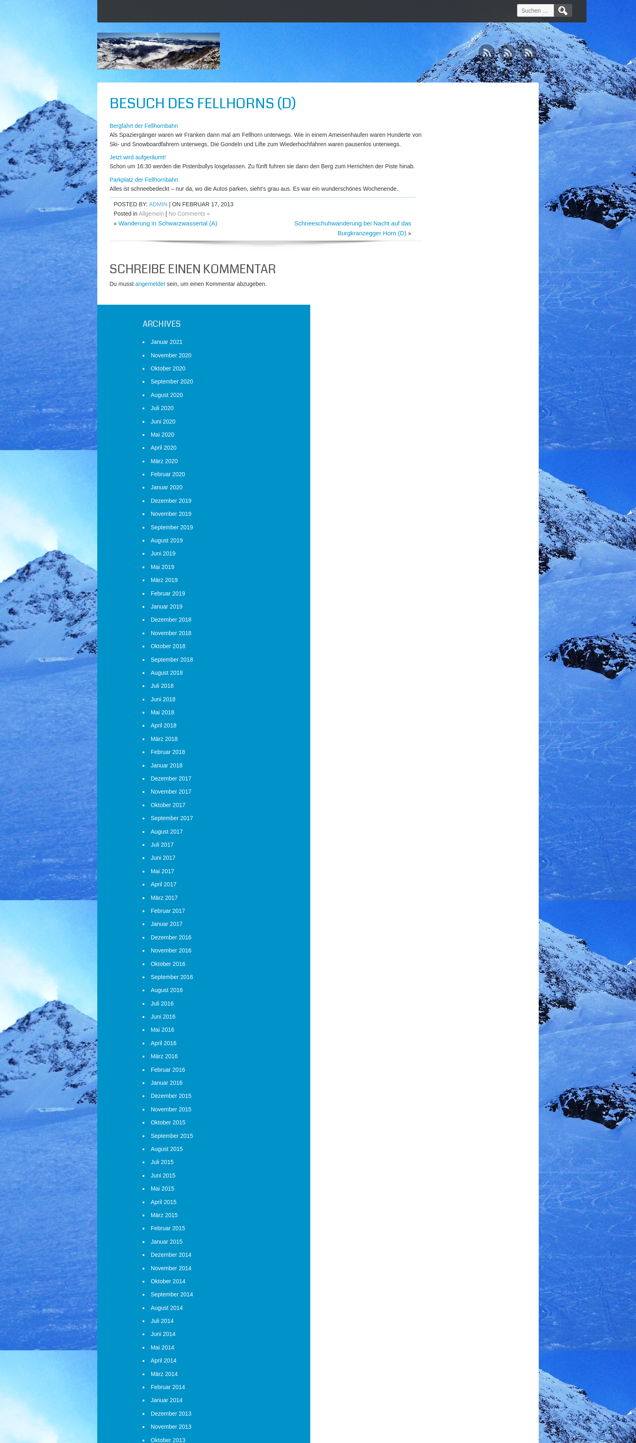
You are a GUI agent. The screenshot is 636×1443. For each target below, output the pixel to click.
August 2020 (432, 173)
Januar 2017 (432, 701)
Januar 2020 (432, 265)
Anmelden (429, 1401)
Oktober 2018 (433, 424)
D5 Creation (388, 1433)
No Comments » (189, 241)
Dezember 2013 (436, 1191)
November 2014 (436, 1045)
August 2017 (432, 609)
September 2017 (437, 596)
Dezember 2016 (436, 715)
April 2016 (429, 821)
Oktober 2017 (433, 583)
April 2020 (429, 225)
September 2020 (437, 159)
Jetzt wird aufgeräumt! (138, 166)
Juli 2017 (427, 622)
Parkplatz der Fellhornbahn (144, 197)
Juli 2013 (427, 1257)
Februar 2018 (433, 529)
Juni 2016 (428, 794)
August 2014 (432, 1085)
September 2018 (437, 437)
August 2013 (432, 1244)
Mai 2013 (428, 1283)
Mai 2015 (428, 966)
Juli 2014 (427, 1098)
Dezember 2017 (436, 556)
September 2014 (437, 1072)
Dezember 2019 (436, 278)
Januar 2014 (432, 1178)
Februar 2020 (433, 252)
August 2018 (432, 450)
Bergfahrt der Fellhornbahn (144, 126)
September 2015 (437, 913)
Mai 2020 (428, 212)
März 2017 (429, 675)
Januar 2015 (432, 1019)
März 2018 (429, 516)
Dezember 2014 (436, 1032)
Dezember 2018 (436, 397)
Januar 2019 (432, 384)
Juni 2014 (428, 1111)
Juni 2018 (428, 477)
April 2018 (429, 503)
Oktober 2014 (433, 1059)
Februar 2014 (433, 1165)
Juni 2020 (428, 199)
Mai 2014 (428, 1125)
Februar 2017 (433, 688)
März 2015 (429, 993)
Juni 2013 (428, 1270)
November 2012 (436, 1363)
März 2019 (429, 358)
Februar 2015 (433, 1006)
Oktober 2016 (433, 741)
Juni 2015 (428, 953)
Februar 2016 (433, 847)
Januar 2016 (432, 860)
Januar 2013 (432, 1337)
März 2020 (429, 239)
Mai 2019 (428, 344)
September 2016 (437, 755)
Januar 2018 (432, 543)
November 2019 (436, 291)
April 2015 (429, 979)
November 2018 (436, 411)
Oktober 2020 (433, 146)
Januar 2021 (432, 119)
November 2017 (436, 569)
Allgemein (151, 241)
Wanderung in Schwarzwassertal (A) (168, 250)
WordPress (462, 1433)
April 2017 (429, 662)
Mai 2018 (428, 490)
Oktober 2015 (433, 900)
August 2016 (432, 768)
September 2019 (437, 304)
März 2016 (429, 834)
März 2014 (429, 1151)
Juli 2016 (427, 781)
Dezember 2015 (436, 873)
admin (158, 232)
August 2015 (432, 926)
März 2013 (429, 1310)
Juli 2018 (427, 463)
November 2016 (436, 728)
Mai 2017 (428, 649)
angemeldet (150, 311)
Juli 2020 (427, 186)
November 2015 (436, 887)
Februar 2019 (433, 371)
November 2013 (436, 1204)
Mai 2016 (428, 807)
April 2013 (429, 1297)
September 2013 (437, 1231)
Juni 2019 (428, 331)
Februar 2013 (433, 1323)
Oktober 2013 (433, 1217)
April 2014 (429, 1138)
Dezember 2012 (436, 1350)
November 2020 (436, 132)
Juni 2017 (428, 635)
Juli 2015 (427, 940)
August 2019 (432, 318)
